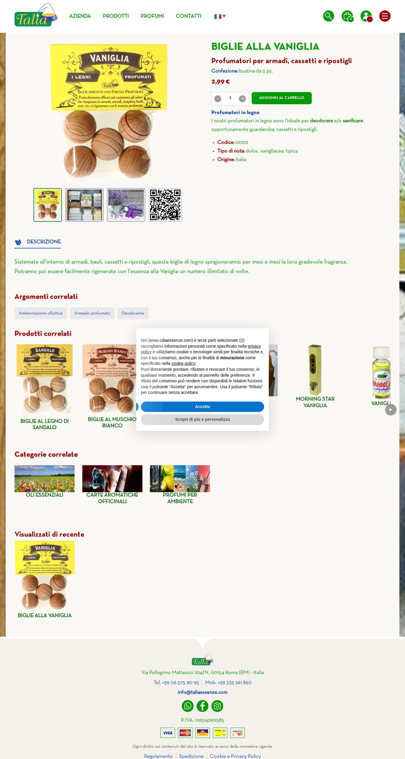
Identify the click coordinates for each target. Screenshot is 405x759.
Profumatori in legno (235, 112)
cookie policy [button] (183, 363)
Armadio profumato (92, 313)
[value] (230, 98)
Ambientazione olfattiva (40, 313)
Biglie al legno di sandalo (45, 387)
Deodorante (133, 313)
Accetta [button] (202, 406)
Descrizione (44, 242)
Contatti (188, 16)
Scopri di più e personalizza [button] (202, 419)
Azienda (80, 16)
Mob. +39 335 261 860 (228, 682)
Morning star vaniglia (315, 376)
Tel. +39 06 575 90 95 (176, 682)
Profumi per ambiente (180, 484)
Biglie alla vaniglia (45, 579)
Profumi (152, 16)
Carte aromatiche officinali (112, 484)
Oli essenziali (45, 481)
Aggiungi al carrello (281, 98)
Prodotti (116, 16)
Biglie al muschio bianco (112, 386)
